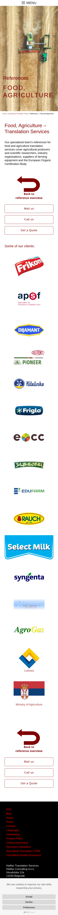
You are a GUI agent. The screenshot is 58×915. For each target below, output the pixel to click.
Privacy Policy (14, 838)
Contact (10, 826)
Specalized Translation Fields (18, 114)
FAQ (8, 809)
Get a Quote (29, 230)
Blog (8, 813)
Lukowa (29, 670)
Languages (12, 830)
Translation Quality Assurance (23, 855)
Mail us (29, 208)
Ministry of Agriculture (29, 704)
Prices (9, 821)
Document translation (18, 846)
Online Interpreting (17, 842)
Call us (29, 219)
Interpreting (12, 834)
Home (4, 114)
